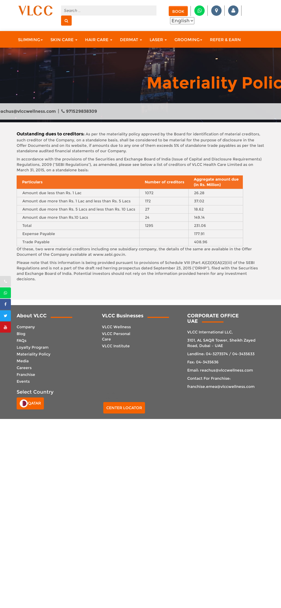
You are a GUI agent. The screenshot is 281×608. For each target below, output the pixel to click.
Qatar (30, 403)
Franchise (26, 374)
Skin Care (63, 39)
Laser (158, 39)
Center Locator (124, 407)
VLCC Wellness (116, 326)
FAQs (21, 340)
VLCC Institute (116, 345)
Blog (21, 333)
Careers (24, 367)
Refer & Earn (225, 39)
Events (23, 381)
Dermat (131, 39)
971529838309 (79, 111)
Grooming (188, 39)
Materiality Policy (33, 354)
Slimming (30, 39)
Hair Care (98, 39)
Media (23, 360)
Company (26, 326)
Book (178, 11)
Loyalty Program (33, 347)
